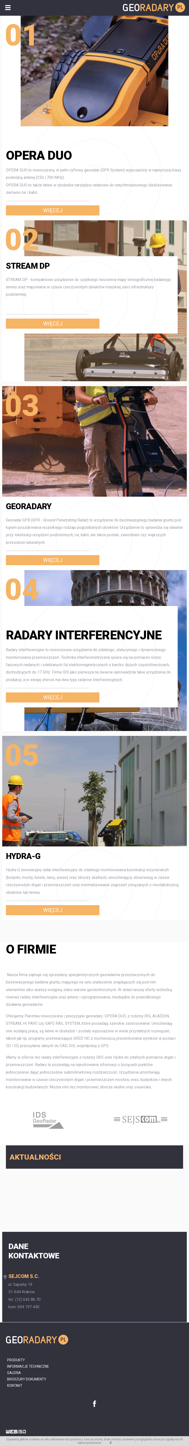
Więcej (53, 210)
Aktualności (35, 1157)
